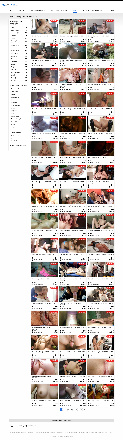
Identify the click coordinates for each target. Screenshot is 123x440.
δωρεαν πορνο (19, 116)
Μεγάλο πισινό (19, 45)
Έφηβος (19, 67)
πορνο (19, 113)
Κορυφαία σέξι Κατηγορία (16, 23)
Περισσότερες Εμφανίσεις (59, 10)
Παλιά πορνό (19, 91)
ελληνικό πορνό (19, 130)
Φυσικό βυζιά (19, 78)
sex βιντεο (19, 124)
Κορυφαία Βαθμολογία (38, 10)
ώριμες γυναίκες (19, 100)
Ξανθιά (19, 75)
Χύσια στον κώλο (19, 72)
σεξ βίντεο (19, 111)
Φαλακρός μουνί (19, 59)
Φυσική (19, 64)
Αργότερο (22, 10)
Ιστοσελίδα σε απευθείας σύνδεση (93, 10)
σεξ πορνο (19, 102)
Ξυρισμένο (19, 56)
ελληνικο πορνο (53, 436)
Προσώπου (19, 61)
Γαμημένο (19, 35)
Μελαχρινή (19, 48)
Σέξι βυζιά (19, 140)
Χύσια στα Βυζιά (19, 53)
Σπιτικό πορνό (19, 89)
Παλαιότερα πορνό (19, 132)
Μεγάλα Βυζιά (19, 33)
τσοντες (19, 94)
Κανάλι (112, 10)
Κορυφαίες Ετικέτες (19, 145)
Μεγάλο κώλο (19, 50)
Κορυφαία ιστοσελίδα (19, 85)
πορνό (19, 127)
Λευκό (19, 38)
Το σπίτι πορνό (19, 135)
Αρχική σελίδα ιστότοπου (11, 10)
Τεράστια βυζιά (19, 30)
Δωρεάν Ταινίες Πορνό (19, 119)
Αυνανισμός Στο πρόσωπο (19, 41)
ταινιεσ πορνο (19, 97)
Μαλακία (19, 80)
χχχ (19, 138)
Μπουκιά (19, 69)
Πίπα (19, 27)
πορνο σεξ (19, 121)
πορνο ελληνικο (19, 105)
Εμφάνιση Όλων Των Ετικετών (61, 420)
